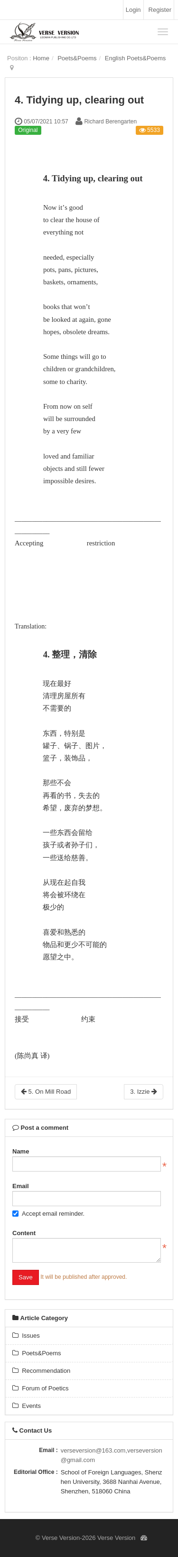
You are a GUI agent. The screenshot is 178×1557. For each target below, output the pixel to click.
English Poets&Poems (135, 58)
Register (160, 9)
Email (20, 1186)
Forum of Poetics (40, 1388)
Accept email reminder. (48, 1213)
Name (20, 1151)
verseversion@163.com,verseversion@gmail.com (111, 1455)
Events (26, 1405)
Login (133, 9)
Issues (26, 1335)
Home (41, 58)
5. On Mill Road (46, 1091)
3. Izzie (143, 1091)
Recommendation (41, 1370)
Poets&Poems (76, 58)
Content (24, 1233)
